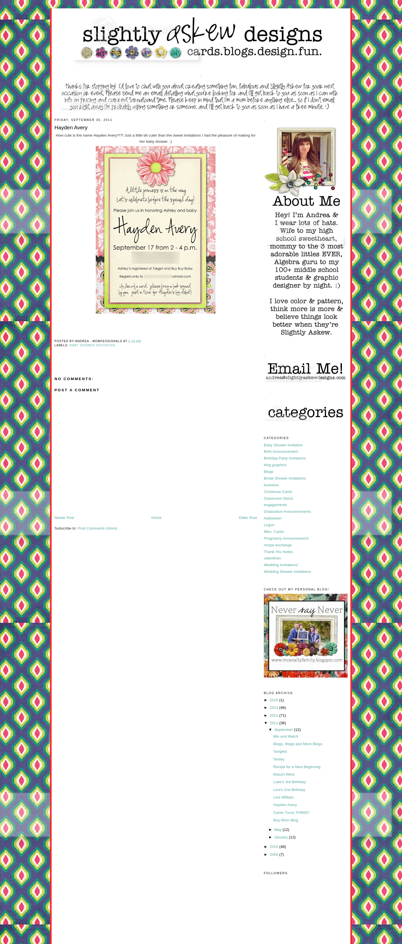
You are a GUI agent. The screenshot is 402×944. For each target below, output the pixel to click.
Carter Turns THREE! (291, 812)
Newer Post (64, 518)
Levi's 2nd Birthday (289, 790)
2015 (274, 700)
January (281, 837)
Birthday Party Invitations (285, 458)
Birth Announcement (281, 451)
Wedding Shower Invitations (287, 571)
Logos (269, 525)
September (284, 730)
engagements (275, 505)
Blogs (268, 471)
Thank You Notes (278, 552)
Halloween (273, 518)
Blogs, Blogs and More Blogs (297, 744)
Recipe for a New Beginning (296, 767)
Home (156, 518)
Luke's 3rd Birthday (289, 782)
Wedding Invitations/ (281, 565)
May (278, 830)
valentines (272, 558)
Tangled (280, 751)
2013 (274, 707)
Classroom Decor (278, 498)
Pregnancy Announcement (286, 538)
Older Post (248, 518)
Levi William (283, 797)
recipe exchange (278, 545)
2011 (274, 723)
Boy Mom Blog (285, 820)
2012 (274, 715)
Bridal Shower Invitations (285, 478)
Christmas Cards (278, 492)
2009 (274, 854)
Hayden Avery (285, 805)
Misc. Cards (274, 532)
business (271, 485)
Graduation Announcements (287, 511)
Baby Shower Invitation (92, 345)
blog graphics (275, 465)
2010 (274, 847)
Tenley (278, 759)
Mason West (284, 774)
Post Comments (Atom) (97, 528)
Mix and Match (285, 736)
